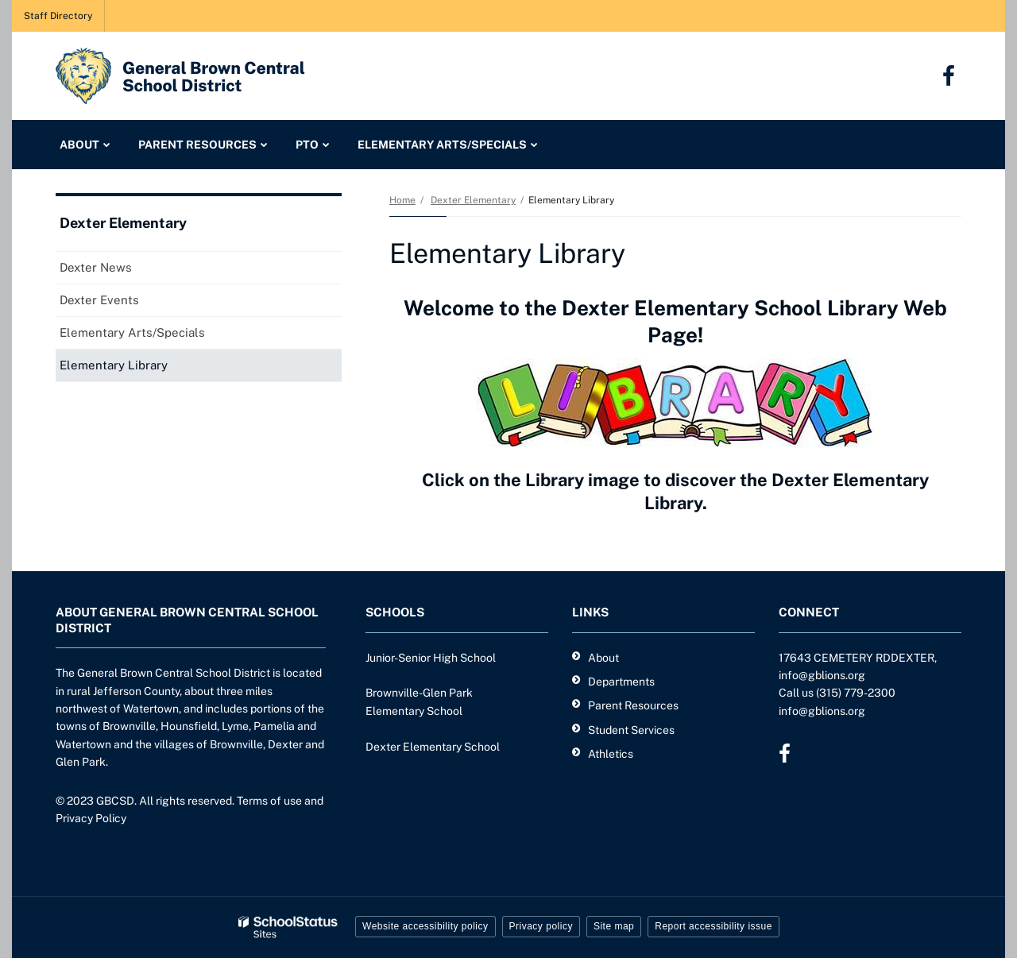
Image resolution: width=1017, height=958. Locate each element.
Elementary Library (114, 365)
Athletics (610, 753)
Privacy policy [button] (541, 926)
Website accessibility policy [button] (425, 926)
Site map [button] (614, 926)
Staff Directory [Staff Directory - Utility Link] (58, 15)
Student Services (631, 730)
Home (402, 200)
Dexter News (96, 267)
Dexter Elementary (473, 200)
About (603, 657)
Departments (621, 681)
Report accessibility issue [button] (713, 926)
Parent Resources (633, 705)
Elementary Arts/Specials (132, 332)
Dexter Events (99, 300)
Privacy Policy (91, 818)
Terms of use (269, 800)
